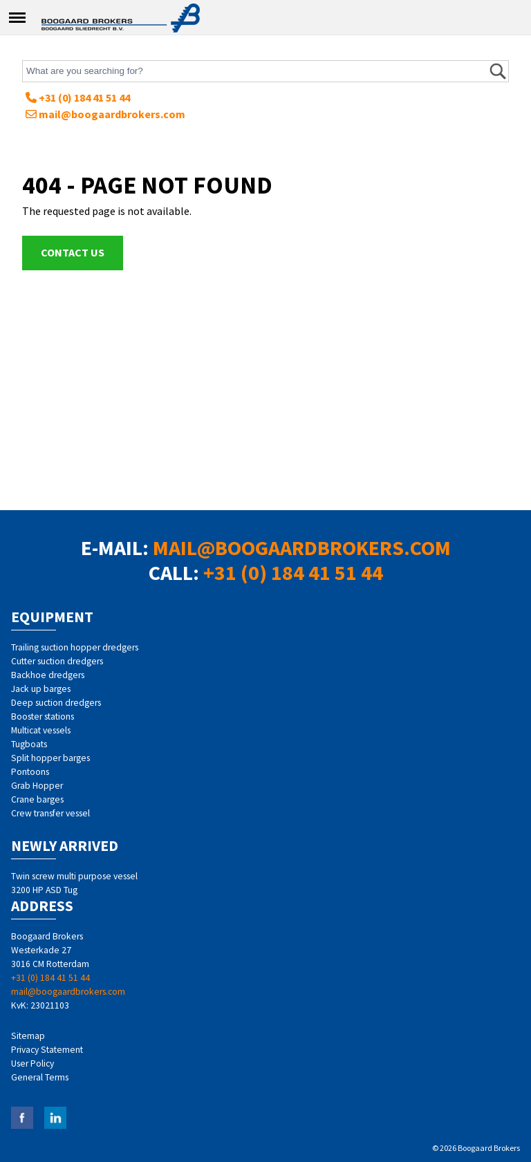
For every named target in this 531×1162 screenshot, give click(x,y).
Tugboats (29, 744)
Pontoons (30, 772)
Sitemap (28, 1036)
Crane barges (37, 799)
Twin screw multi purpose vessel (74, 876)
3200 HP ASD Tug (44, 890)
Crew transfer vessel (50, 813)
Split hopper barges (50, 758)
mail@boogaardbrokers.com (105, 114)
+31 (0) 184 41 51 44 (78, 97)
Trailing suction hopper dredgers (74, 647)
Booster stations (42, 716)
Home (120, 15)
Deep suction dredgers (56, 703)
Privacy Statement (47, 1050)
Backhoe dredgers (47, 675)
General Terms (39, 1077)
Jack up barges (41, 689)
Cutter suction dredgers (57, 661)
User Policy (32, 1063)
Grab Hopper (37, 785)
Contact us (72, 252)
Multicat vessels (41, 730)
